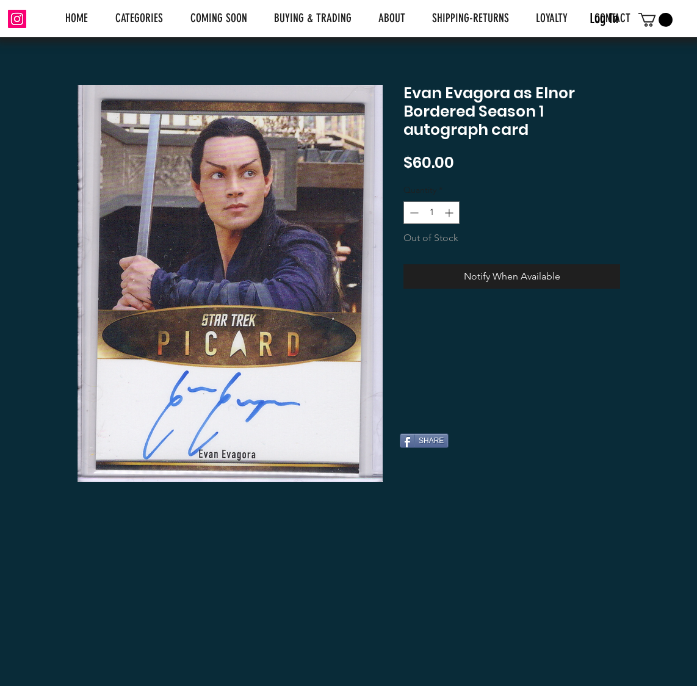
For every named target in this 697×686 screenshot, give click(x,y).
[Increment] (450, 212)
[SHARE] (424, 440)
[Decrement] (413, 212)
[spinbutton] (431, 212)
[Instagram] (17, 19)
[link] (655, 20)
